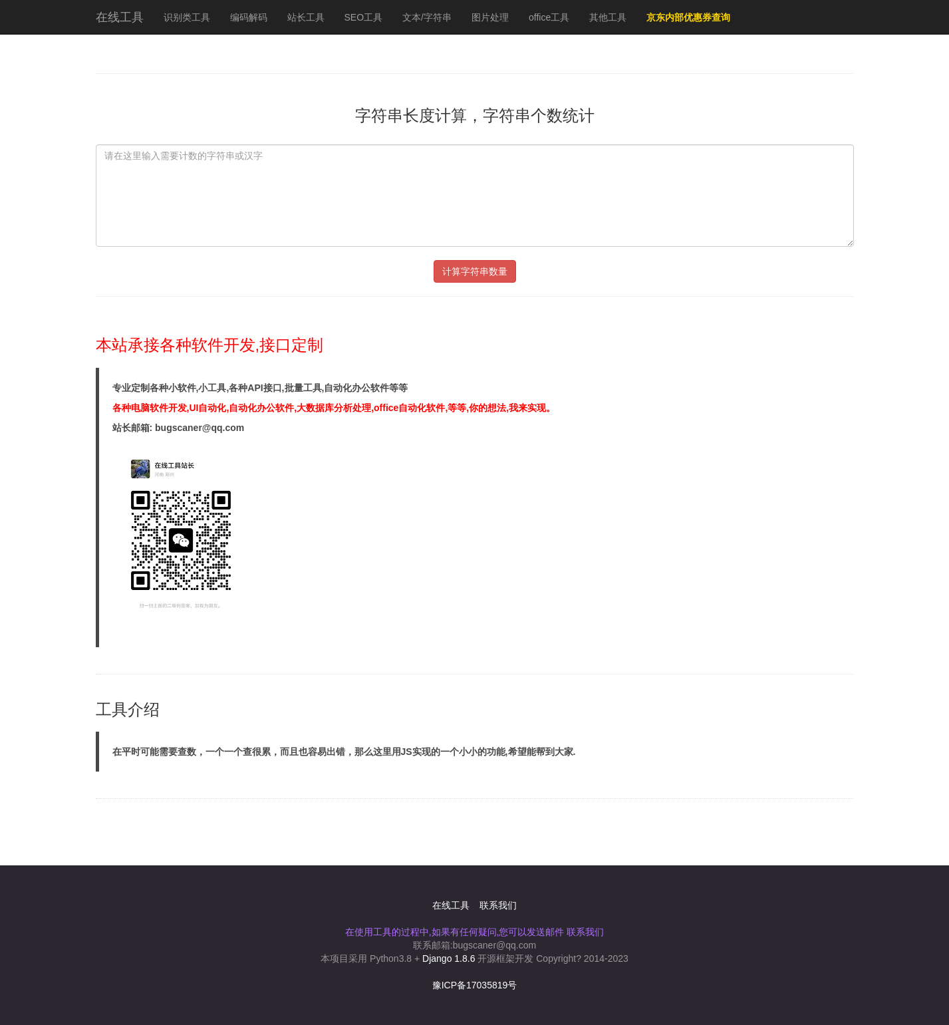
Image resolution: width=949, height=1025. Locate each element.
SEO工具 (363, 17)
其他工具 (607, 17)
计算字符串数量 (474, 271)
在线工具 (120, 17)
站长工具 (306, 17)
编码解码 (248, 17)
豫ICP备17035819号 (474, 985)
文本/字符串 (427, 17)
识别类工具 (187, 17)
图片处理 (490, 17)
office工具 (549, 17)
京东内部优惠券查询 (688, 17)
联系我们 (498, 905)
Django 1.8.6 (448, 958)
